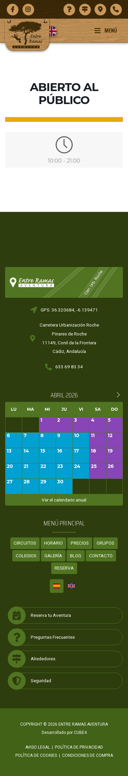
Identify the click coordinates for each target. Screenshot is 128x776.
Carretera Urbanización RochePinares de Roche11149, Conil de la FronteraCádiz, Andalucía (69, 338)
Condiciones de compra (87, 755)
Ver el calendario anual (64, 500)
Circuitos (25, 543)
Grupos (105, 543)
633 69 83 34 (69, 366)
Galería (53, 555)
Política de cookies (36, 755)
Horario (53, 543)
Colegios (26, 555)
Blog (75, 555)
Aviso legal (37, 747)
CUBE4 (80, 732)
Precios (80, 543)
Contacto (101, 555)
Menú (105, 30)
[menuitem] (54, 31)
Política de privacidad (79, 747)
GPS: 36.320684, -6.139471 (69, 310)
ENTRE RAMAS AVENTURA (83, 724)
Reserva (64, 568)
